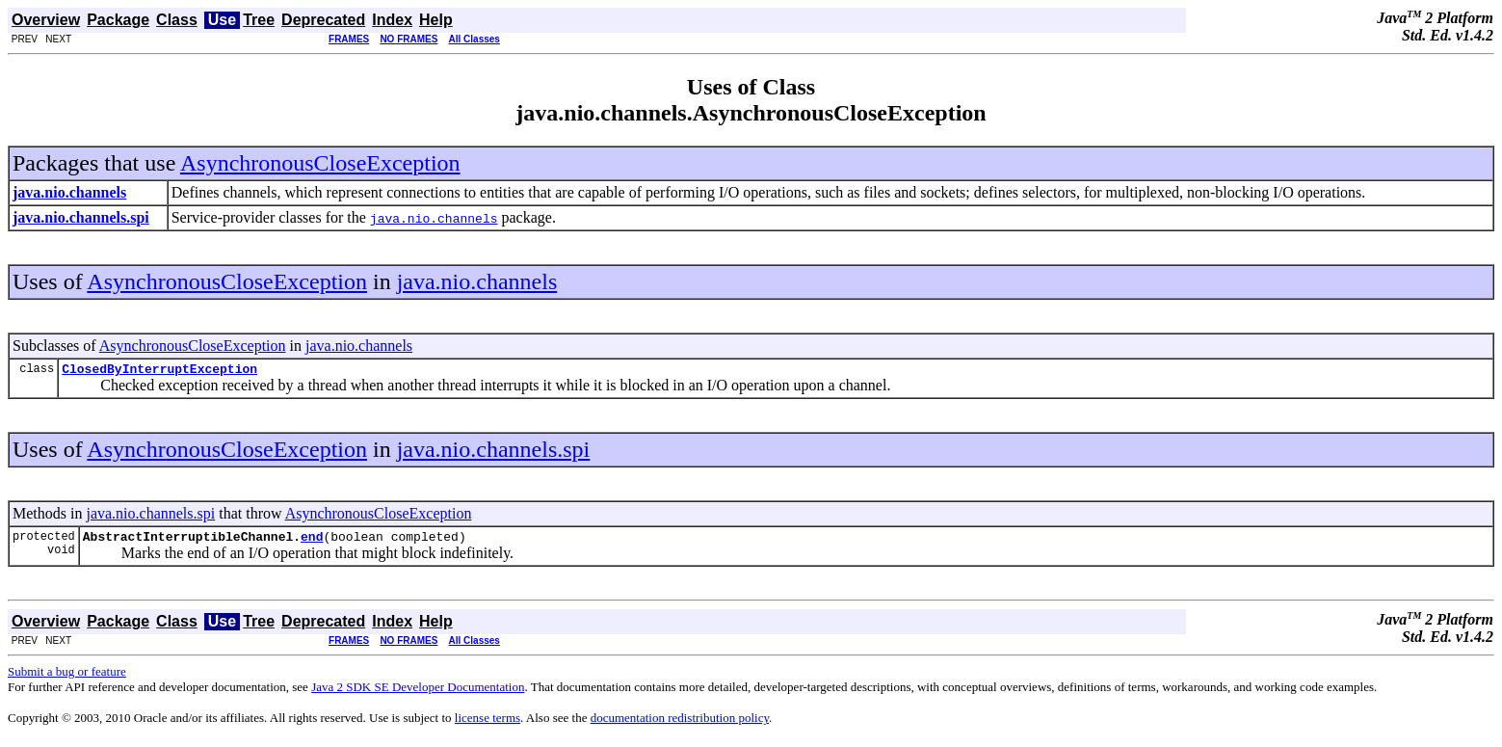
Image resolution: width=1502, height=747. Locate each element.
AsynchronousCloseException (320, 162)
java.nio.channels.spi (494, 452)
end (312, 541)
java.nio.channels (477, 281)
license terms (487, 723)
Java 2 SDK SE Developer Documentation (417, 692)
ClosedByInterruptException (159, 371)
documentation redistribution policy (680, 723)
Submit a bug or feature (67, 677)
